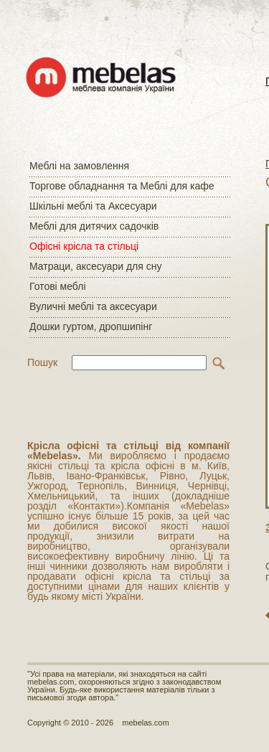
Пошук (42, 362)
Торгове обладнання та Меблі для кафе (121, 186)
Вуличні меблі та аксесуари (93, 306)
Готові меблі (57, 286)
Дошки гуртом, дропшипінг (90, 326)
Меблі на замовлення (79, 165)
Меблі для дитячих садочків (94, 226)
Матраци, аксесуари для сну (95, 266)
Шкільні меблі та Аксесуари (93, 206)
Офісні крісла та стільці (83, 246)
